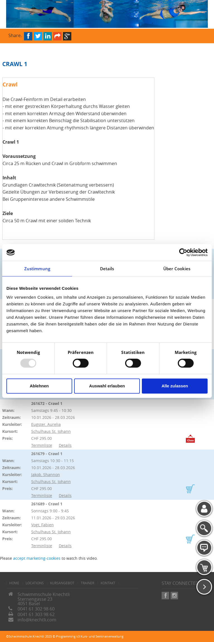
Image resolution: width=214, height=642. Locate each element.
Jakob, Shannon (45, 474)
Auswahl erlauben (107, 385)
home (14, 583)
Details (65, 445)
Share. (15, 35)
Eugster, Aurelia (46, 424)
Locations (35, 583)
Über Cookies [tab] (176, 268)
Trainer (87, 583)
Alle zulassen (175, 385)
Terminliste (41, 445)
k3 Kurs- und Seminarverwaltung (99, 636)
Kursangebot (62, 583)
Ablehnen (39, 385)
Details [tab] (107, 268)
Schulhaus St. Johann (51, 431)
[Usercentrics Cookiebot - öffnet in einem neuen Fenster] (183, 252)
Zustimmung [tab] (37, 268)
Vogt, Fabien (42, 524)
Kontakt (108, 583)
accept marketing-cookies (36, 558)
